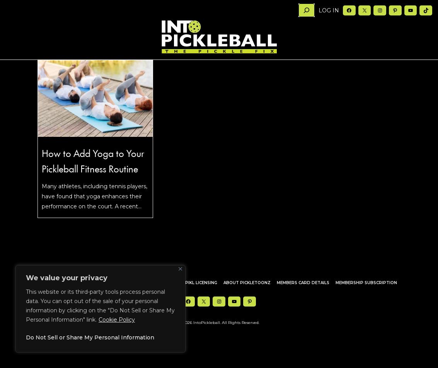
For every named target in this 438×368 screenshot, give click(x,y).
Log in (329, 10)
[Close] (180, 269)
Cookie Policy (117, 319)
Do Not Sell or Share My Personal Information (90, 337)
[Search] (306, 10)
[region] (100, 309)
